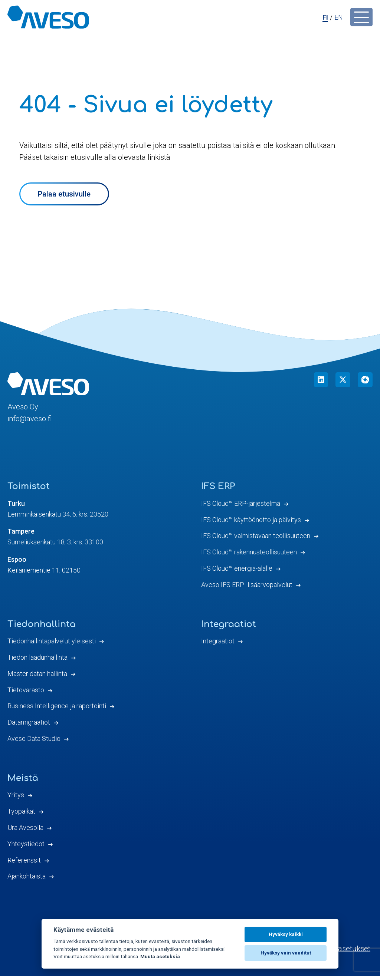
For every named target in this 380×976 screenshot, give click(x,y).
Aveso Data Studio (33, 738)
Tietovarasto (25, 690)
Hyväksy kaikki (286, 934)
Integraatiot (218, 641)
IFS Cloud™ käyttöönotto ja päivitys (251, 520)
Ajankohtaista (26, 876)
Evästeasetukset (343, 948)
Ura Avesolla (25, 827)
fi (325, 17)
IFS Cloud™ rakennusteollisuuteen (249, 552)
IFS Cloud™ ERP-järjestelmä (240, 503)
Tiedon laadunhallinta (37, 657)
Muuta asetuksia (160, 956)
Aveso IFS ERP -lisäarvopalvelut (246, 584)
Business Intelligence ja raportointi (56, 706)
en (338, 17)
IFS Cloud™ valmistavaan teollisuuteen (255, 536)
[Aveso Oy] (48, 17)
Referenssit (24, 860)
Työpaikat (21, 811)
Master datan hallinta (37, 673)
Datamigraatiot (28, 722)
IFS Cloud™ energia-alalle (236, 568)
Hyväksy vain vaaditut (286, 953)
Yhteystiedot (26, 844)
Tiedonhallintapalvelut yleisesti (51, 641)
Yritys (15, 795)
